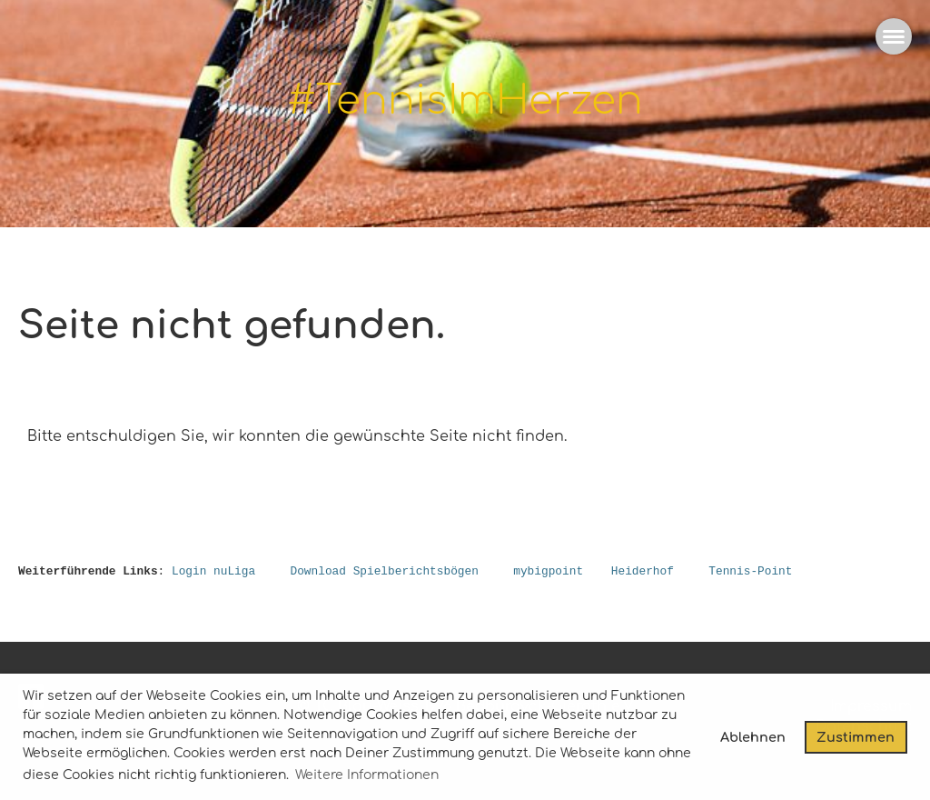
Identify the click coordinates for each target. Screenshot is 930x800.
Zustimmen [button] (855, 737)
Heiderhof (642, 572)
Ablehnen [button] (753, 737)
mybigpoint (548, 572)
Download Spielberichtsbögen (384, 572)
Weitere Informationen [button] (367, 775)
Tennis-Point (750, 572)
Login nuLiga (213, 572)
